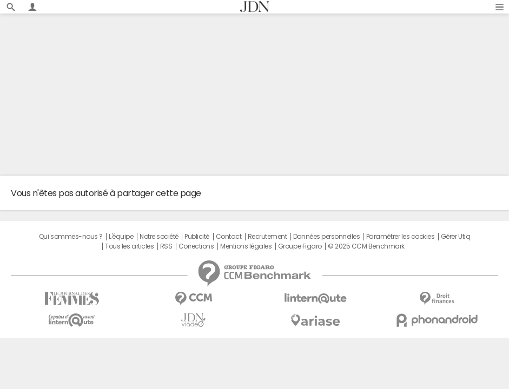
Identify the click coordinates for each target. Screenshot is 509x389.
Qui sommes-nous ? (71, 236)
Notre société (159, 236)
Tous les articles (129, 246)
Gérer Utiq (455, 236)
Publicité (196, 236)
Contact (229, 236)
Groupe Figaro (300, 246)
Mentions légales (246, 246)
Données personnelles (326, 236)
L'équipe (121, 236)
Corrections (196, 246)
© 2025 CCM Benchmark (366, 246)
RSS (166, 246)
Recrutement (267, 236)
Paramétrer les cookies (400, 236)
